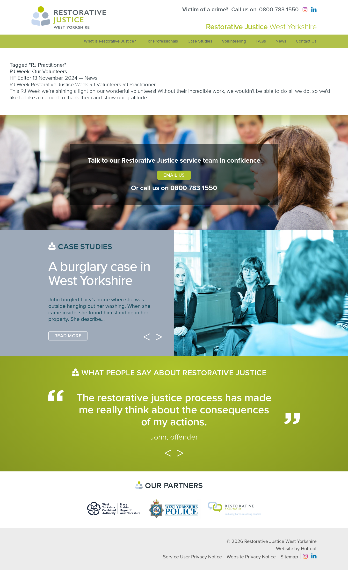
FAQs (261, 41)
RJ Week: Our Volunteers (38, 71)
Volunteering (234, 41)
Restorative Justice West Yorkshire (280, 541)
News (281, 41)
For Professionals (161, 41)
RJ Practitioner (139, 84)
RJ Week (19, 84)
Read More (67, 336)
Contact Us (306, 41)
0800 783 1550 (279, 9)
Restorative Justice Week (59, 84)
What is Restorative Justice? (110, 41)
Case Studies (200, 41)
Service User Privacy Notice (192, 557)
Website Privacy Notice (251, 557)
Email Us (174, 175)
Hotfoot (309, 549)
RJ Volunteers (105, 84)
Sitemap (289, 557)
